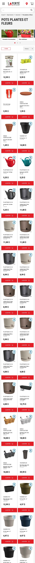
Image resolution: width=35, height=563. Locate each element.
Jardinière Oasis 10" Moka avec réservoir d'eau (24, 270)
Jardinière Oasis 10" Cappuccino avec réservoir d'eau (8, 302)
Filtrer (6, 48)
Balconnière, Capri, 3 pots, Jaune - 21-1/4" (7, 433)
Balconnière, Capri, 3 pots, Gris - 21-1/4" (24, 433)
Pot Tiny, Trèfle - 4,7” (23, 498)
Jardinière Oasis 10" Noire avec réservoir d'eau (7, 270)
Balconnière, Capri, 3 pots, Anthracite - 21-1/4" (7, 467)
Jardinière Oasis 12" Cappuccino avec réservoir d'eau (24, 237)
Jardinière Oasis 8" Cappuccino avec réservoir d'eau (24, 334)
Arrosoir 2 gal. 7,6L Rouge (7, 172)
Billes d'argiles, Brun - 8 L (7, 71)
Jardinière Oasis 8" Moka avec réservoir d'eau (8, 334)
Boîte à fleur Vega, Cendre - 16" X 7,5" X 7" (7, 499)
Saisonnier (19, 15)
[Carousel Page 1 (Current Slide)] (14, 42)
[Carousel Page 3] (20, 42)
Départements (11, 15)
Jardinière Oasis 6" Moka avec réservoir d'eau (24, 367)
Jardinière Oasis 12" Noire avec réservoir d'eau (24, 205)
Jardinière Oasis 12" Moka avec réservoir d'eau (7, 237)
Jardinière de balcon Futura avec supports (24, 399)
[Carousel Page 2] (17, 42)
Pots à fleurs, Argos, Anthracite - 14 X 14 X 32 (24, 466)
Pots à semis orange (6, 104)
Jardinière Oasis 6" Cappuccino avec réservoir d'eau (8, 399)
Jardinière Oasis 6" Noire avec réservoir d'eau (8, 367)
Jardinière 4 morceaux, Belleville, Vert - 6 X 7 (24, 72)
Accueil (4, 15)
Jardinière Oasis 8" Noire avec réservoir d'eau (24, 302)
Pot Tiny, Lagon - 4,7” (7, 531)
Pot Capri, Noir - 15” (23, 138)
